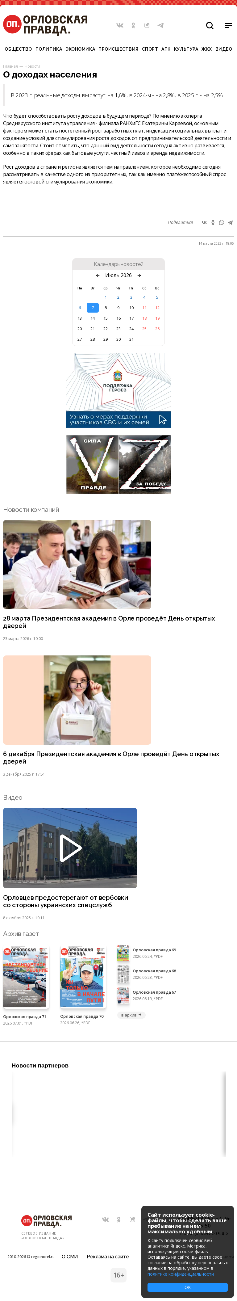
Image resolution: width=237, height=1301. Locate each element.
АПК (166, 49)
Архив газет (21, 935)
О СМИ (70, 1256)
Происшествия (118, 49)
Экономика (80, 49)
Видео (223, 49)
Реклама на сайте (108, 1256)
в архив (131, 1016)
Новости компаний (31, 509)
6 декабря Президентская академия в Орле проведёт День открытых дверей (112, 758)
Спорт (150, 49)
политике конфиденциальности (181, 1274)
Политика (48, 49)
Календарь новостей (118, 264)
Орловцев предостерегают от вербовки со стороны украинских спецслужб (66, 903)
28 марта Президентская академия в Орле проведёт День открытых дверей (111, 622)
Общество (18, 49)
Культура (186, 49)
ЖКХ (207, 49)
